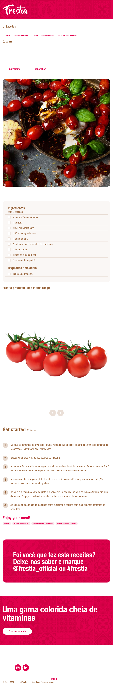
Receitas (11, 26)
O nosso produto (17, 639)
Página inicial (16, 9)
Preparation (40, 68)
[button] (52, 413)
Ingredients (14, 68)
